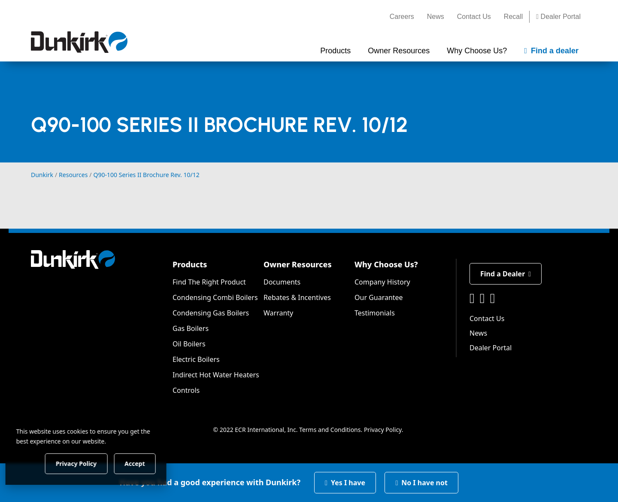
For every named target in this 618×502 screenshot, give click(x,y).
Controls (186, 390)
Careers (402, 16)
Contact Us (474, 16)
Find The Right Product (209, 282)
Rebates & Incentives (297, 297)
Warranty (278, 313)
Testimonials (374, 313)
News (435, 16)
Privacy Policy (383, 429)
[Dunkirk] (79, 42)
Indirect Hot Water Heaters (216, 375)
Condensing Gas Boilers (211, 313)
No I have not (421, 482)
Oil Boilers (189, 344)
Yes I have (345, 482)
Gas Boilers (191, 328)
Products (190, 264)
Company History (382, 282)
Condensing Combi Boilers (215, 297)
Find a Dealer (505, 274)
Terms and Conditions (329, 429)
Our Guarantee (378, 297)
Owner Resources (298, 264)
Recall (513, 16)
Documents (282, 282)
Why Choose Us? (386, 264)
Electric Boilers (196, 359)
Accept (147, 463)
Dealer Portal (558, 16)
